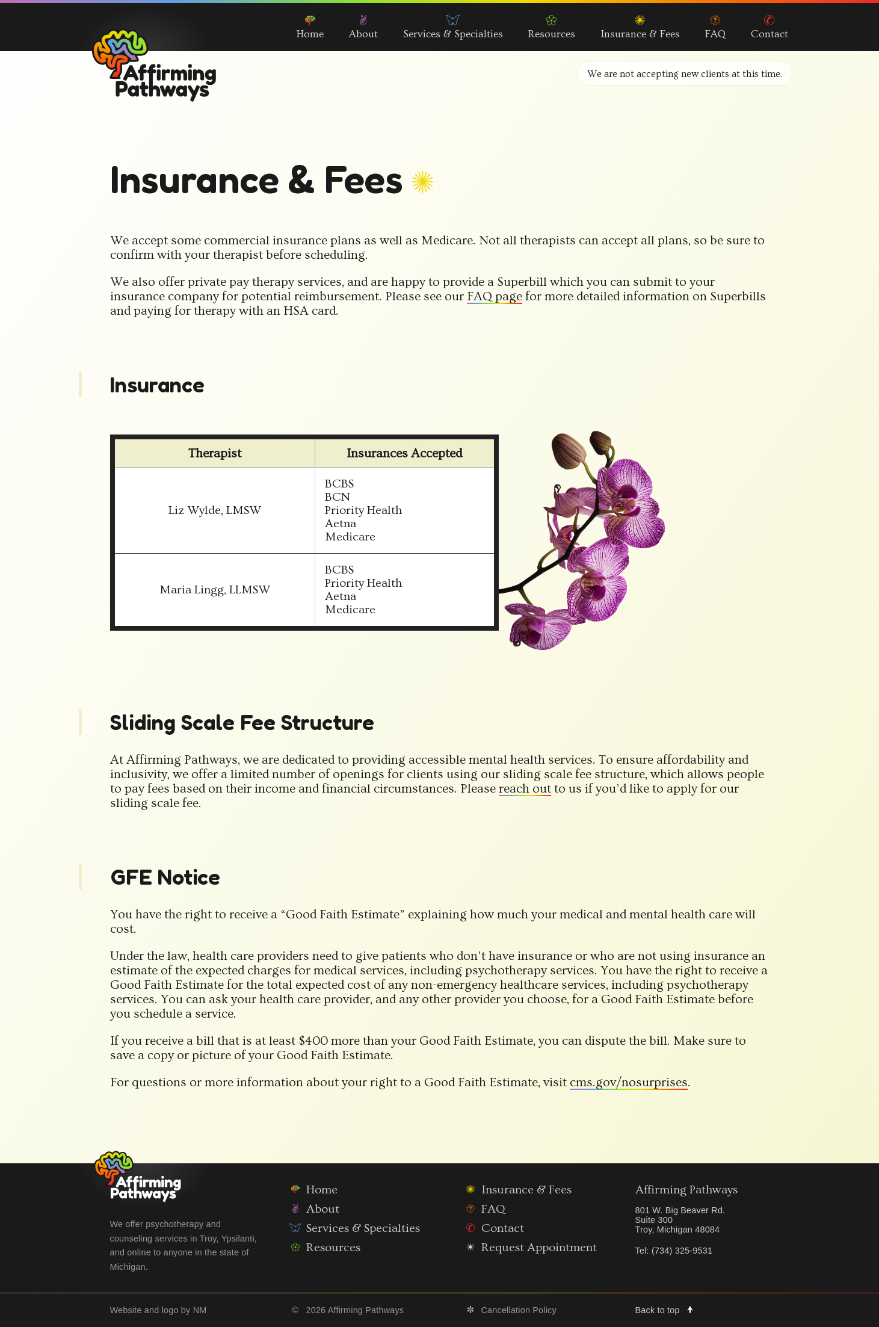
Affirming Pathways (686, 1208)
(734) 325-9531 (682, 1250)
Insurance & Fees (640, 27)
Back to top (668, 1310)
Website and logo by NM (158, 1310)
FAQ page (493, 296)
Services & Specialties (453, 27)
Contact (769, 27)
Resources (551, 27)
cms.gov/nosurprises (627, 1082)
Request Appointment (528, 1247)
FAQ (715, 27)
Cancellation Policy (508, 1310)
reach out (523, 789)
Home (310, 27)
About (363, 27)
